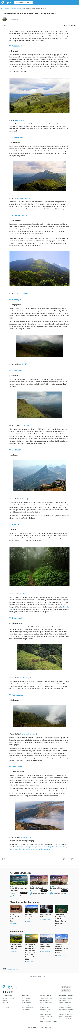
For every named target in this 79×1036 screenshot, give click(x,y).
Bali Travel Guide (44, 1012)
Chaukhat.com (26, 837)
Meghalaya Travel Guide (46, 1016)
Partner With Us (6, 1005)
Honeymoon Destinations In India (48, 1021)
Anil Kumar (60, 925)
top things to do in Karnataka (40, 849)
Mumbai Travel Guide (45, 1005)
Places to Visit (26, 1009)
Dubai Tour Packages (64, 1005)
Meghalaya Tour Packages (66, 1009)
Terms (41, 1027)
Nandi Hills (15, 767)
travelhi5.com (19, 120)
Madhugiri (15, 450)
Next (68, 883)
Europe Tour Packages (65, 1002)
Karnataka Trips (20, 8)
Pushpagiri (15, 300)
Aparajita (29, 921)
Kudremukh (15, 46)
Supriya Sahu (30, 961)
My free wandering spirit (28, 734)
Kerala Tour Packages (65, 1007)
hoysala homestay (25, 198)
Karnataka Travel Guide (9, 8)
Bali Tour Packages (64, 1000)
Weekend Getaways (27, 1007)
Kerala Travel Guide (45, 1009)
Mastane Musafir (46, 919)
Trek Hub (23, 364)
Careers (4, 1000)
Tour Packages (26, 998)
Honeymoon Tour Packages (66, 1019)
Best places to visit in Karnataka (19, 849)
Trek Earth (23, 499)
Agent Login (5, 1007)
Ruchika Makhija (46, 951)
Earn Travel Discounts (8, 998)
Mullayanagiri (16, 137)
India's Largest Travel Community (9, 988)
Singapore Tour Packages (65, 1016)
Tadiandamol (16, 695)
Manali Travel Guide (45, 1007)
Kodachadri (15, 370)
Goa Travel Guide (44, 1000)
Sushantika (14, 923)
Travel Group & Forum (28, 1005)
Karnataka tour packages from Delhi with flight (51, 847)
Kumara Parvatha (18, 215)
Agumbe (14, 524)
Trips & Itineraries (26, 1002)
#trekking (4, 969)
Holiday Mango (25, 678)
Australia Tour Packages (65, 1014)
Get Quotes (24, 892)
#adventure (9, 969)
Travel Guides (25, 1000)
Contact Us (5, 1002)
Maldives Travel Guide (45, 1014)
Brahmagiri (15, 618)
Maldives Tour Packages (65, 998)
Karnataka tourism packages (26, 847)
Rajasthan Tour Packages (65, 1012)
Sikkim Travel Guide (45, 1019)
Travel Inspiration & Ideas (46, 998)
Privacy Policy (47, 1027)
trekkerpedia (24, 293)
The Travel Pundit (61, 955)
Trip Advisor (25, 425)
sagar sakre (14, 951)
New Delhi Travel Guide (46, 1002)
